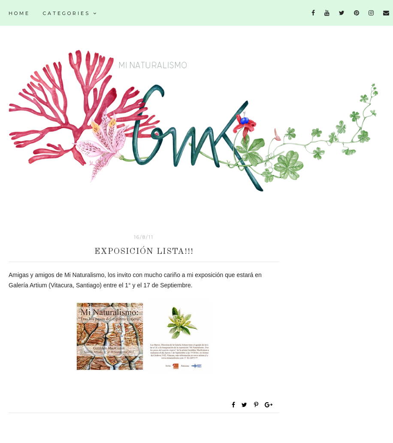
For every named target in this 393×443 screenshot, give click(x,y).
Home (19, 13)
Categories (70, 13)
